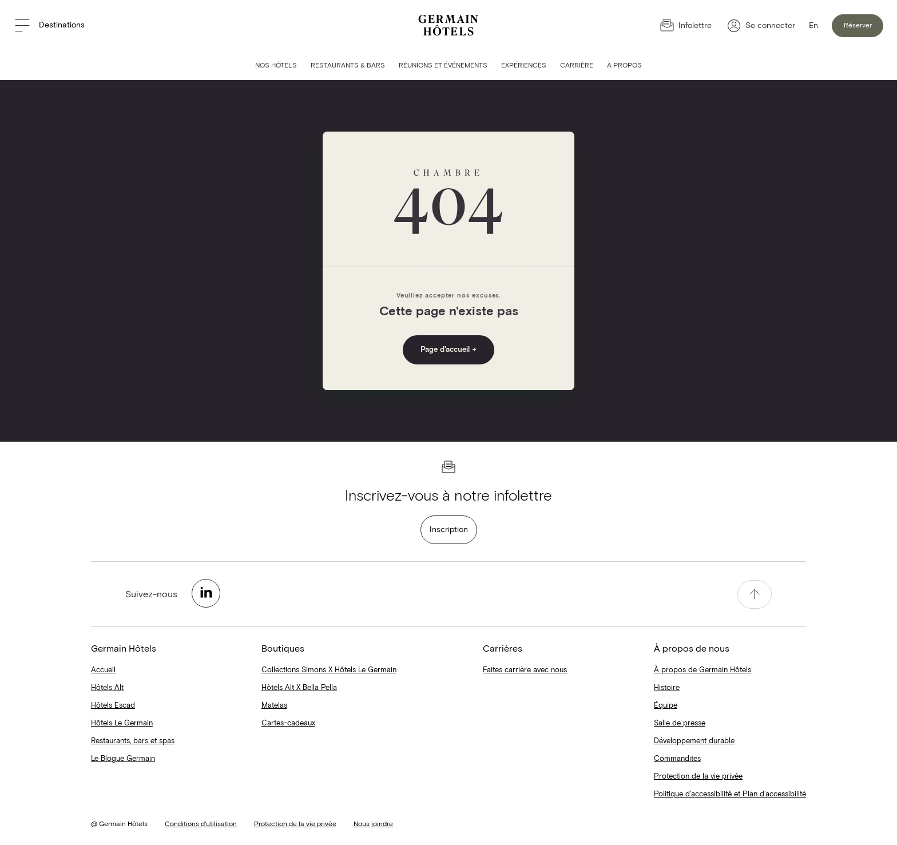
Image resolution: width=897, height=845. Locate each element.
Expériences (523, 65)
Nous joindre (373, 824)
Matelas (274, 705)
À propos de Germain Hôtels (702, 670)
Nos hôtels (276, 65)
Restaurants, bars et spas (132, 741)
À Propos (624, 65)
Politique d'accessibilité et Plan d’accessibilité (730, 794)
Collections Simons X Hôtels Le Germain (328, 670)
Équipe (665, 705)
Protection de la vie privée (698, 776)
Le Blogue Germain (123, 759)
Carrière (576, 65)
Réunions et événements (443, 65)
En (813, 26)
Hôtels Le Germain (122, 723)
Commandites (677, 759)
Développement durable (694, 741)
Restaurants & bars (348, 65)
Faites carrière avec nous (525, 670)
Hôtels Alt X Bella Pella (299, 688)
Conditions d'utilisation (201, 824)
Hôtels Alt (107, 688)
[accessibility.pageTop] (754, 594)
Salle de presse (679, 723)
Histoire (667, 688)
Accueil (103, 670)
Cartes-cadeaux (288, 723)
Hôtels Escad (113, 705)
